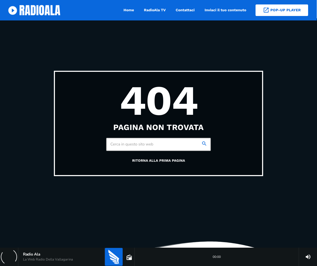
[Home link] (35, 10)
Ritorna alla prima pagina (158, 161)
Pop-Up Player (282, 10)
